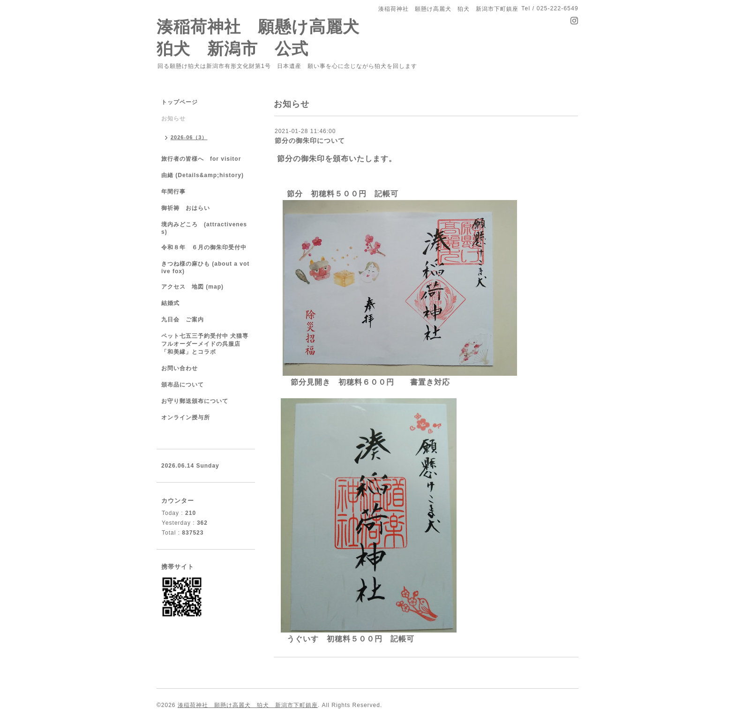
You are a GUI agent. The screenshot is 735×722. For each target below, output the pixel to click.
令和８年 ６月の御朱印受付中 (208, 247)
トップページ (179, 102)
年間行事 (173, 191)
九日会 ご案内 (182, 319)
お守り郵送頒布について (194, 401)
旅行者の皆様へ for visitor (201, 159)
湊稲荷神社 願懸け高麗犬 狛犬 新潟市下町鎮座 (248, 705)
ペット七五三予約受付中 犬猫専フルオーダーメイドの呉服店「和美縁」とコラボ (204, 344)
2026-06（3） (189, 137)
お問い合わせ (179, 368)
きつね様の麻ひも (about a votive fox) (205, 268)
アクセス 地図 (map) (192, 286)
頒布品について (182, 384)
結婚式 (170, 303)
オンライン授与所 (185, 417)
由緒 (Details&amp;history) (202, 175)
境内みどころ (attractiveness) (204, 228)
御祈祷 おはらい (185, 208)
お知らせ (173, 118)
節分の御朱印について (310, 140)
